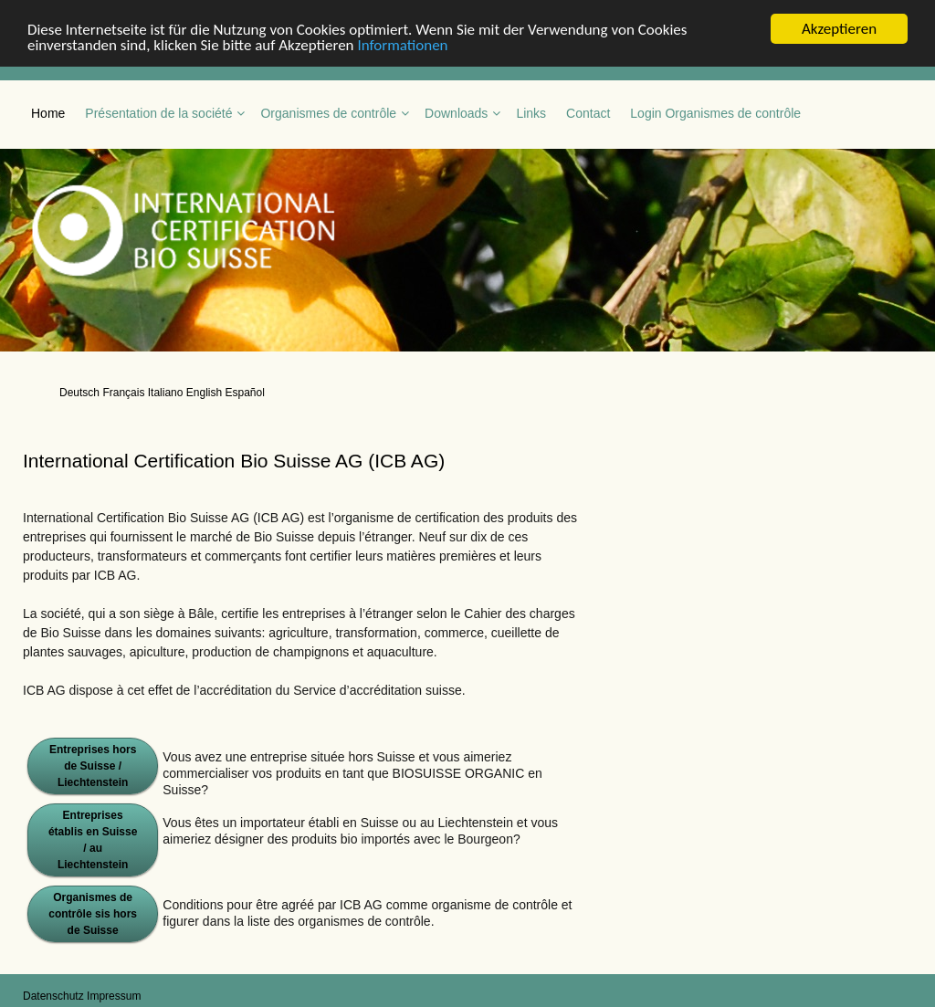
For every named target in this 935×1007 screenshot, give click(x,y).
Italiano (166, 392)
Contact (588, 113)
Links (531, 113)
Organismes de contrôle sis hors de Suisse (92, 914)
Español (244, 392)
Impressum (114, 996)
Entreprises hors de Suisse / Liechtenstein (92, 766)
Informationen (402, 44)
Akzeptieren (839, 28)
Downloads (456, 113)
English (204, 392)
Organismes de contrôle (328, 113)
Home (48, 113)
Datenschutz (53, 996)
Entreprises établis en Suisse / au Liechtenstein (92, 840)
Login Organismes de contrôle (715, 113)
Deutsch (79, 392)
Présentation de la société (158, 113)
